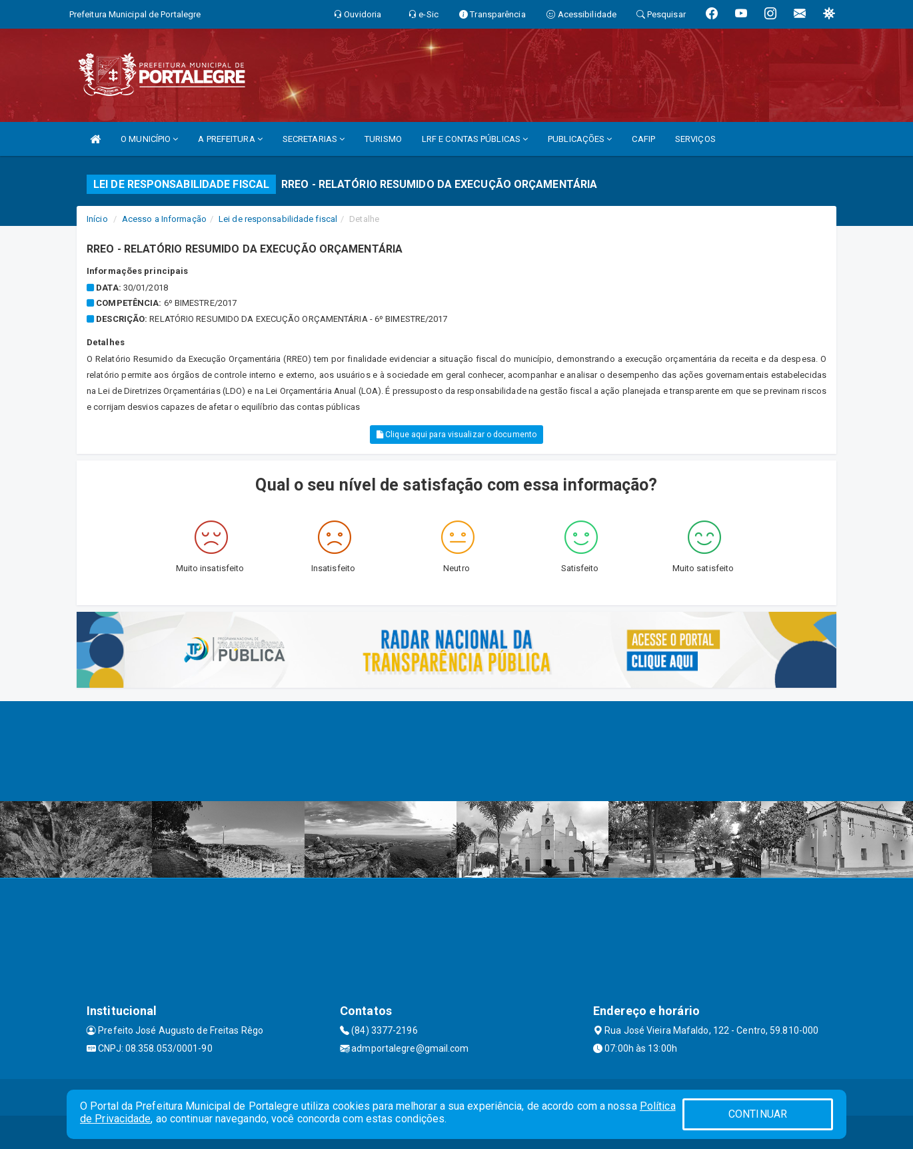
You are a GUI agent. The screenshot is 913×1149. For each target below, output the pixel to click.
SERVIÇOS (695, 139)
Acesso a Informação (164, 219)
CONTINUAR (757, 1114)
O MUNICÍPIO (149, 139)
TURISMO (383, 139)
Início (97, 219)
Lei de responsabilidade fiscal (278, 219)
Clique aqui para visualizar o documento (456, 434)
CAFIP (643, 139)
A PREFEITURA (230, 139)
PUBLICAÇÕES (580, 139)
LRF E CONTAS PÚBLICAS (475, 139)
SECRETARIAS (314, 139)
